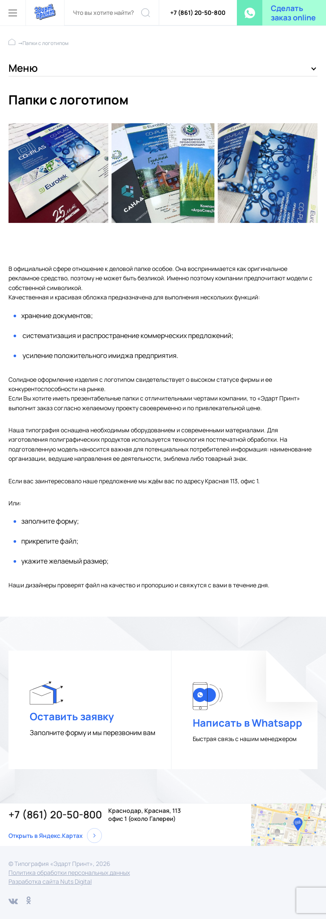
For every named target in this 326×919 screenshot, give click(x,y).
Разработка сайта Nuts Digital (50, 881)
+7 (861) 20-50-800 (197, 12)
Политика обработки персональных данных (69, 872)
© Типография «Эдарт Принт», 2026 (59, 864)
